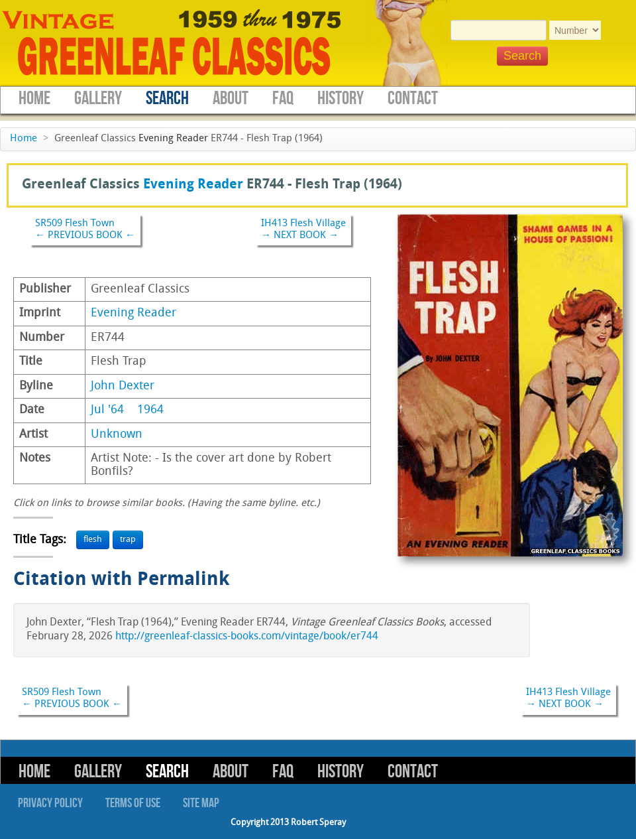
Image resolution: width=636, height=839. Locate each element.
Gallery (98, 98)
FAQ (282, 98)
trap (128, 539)
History (340, 98)
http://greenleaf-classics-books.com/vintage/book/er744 (246, 636)
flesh (92, 539)
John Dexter (122, 386)
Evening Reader (173, 139)
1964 (150, 410)
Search (167, 98)
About (230, 98)
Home (34, 98)
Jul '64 (107, 410)
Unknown (116, 434)
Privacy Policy (50, 803)
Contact (413, 98)
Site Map (201, 803)
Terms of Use (132, 803)
